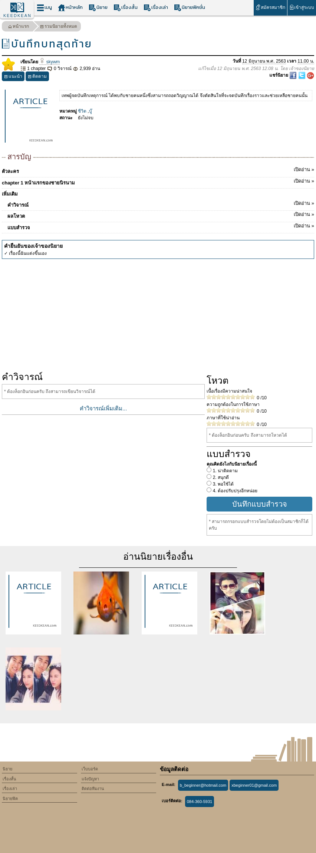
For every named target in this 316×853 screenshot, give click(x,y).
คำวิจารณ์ (160, 204)
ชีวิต (82, 111)
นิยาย (98, 7)
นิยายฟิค (10, 798)
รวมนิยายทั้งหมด (58, 27)
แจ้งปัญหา (90, 779)
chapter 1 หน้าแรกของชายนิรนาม (158, 181)
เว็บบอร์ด (90, 769)
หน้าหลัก (70, 7)
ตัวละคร (158, 170)
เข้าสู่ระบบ (301, 7)
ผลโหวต (160, 215)
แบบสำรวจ (160, 226)
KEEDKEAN (17, 15)
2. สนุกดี (220, 477)
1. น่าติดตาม (224, 470)
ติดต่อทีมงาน (93, 788)
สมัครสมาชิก (270, 7)
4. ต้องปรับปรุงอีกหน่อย (234, 490)
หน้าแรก (18, 27)
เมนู (44, 7)
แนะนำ (13, 77)
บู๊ (90, 111)
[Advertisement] (158, 314)
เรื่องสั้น (125, 7)
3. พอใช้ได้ (222, 484)
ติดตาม (37, 77)
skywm (49, 61)
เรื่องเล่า (156, 7)
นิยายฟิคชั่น (189, 7)
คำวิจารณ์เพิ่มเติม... (103, 408)
